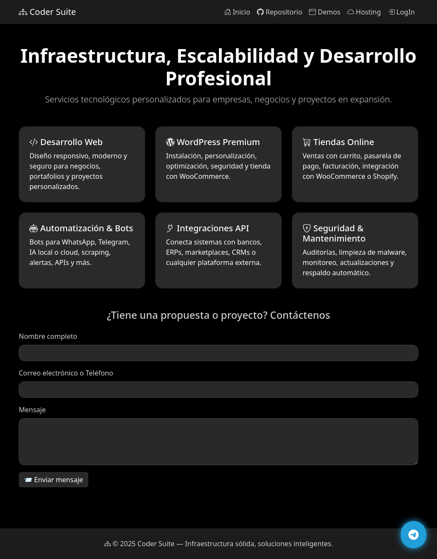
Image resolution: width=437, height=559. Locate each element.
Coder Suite (47, 11)
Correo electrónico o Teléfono (66, 376)
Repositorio (279, 12)
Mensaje (32, 413)
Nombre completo (48, 339)
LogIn (401, 12)
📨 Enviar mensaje (53, 483)
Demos (324, 12)
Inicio (237, 12)
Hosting (364, 12)
